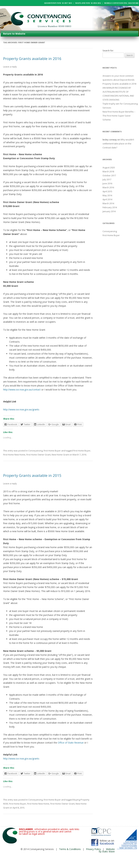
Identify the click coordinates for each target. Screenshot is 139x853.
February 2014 (110, 207)
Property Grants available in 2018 (119, 83)
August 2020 (109, 167)
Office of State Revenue (71, 742)
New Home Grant (60, 454)
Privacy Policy (93, 849)
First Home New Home (14, 454)
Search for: (108, 50)
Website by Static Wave (107, 850)
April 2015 (107, 191)
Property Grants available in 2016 (32, 58)
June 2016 (107, 183)
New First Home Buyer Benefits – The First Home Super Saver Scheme (119, 115)
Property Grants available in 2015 (32, 475)
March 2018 (108, 171)
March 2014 (108, 203)
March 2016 (108, 187)
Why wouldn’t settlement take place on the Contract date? (118, 143)
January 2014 (109, 211)
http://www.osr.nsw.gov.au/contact (22, 389)
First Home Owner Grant (38, 454)
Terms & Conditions (70, 849)
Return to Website (14, 33)
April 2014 (107, 199)
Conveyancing (35, 450)
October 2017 (109, 175)
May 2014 (107, 195)
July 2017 (107, 179)
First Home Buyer (52, 450)
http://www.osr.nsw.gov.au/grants (21, 409)
